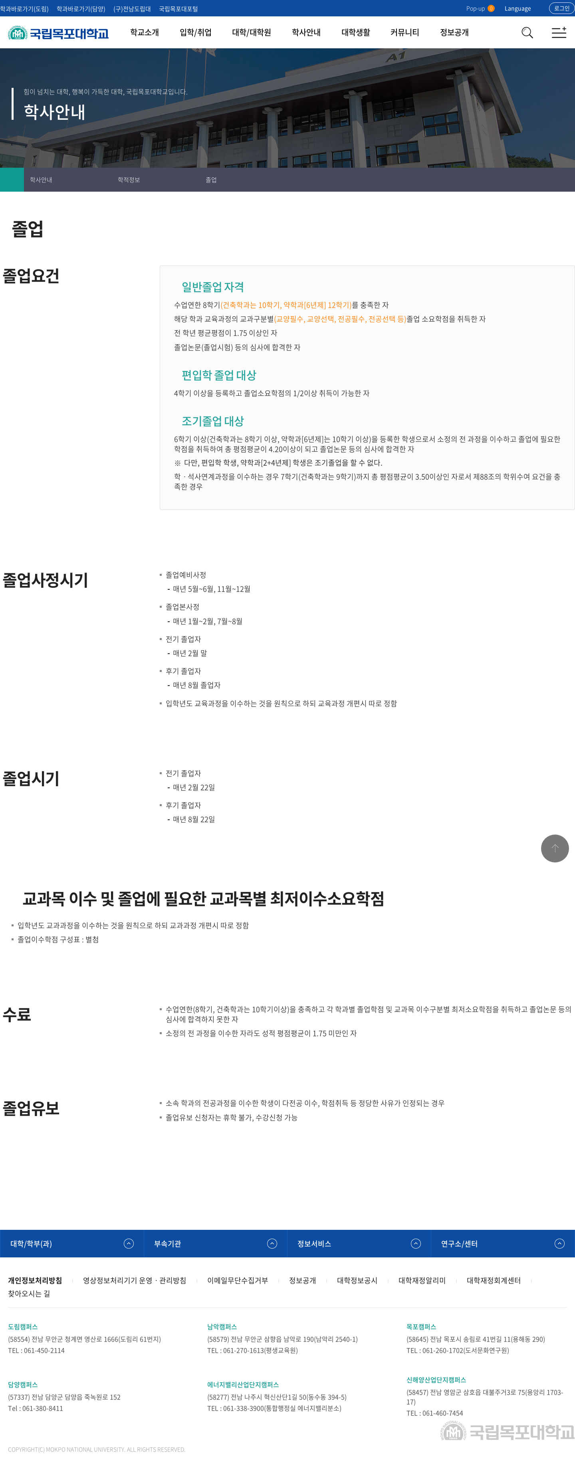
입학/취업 (196, 32)
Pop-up (480, 8)
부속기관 (167, 1243)
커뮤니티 (405, 32)
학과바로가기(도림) (24, 8)
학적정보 (129, 179)
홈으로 (12, 180)
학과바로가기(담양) (81, 8)
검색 (527, 32)
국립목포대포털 (178, 8)
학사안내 (306, 32)
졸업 (211, 179)
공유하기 (563, 180)
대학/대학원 (251, 32)
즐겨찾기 (539, 180)
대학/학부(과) (31, 1243)
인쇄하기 (515, 180)
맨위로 (555, 848)
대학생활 (355, 32)
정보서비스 (314, 1243)
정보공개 (454, 32)
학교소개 (144, 32)
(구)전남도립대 (132, 8)
